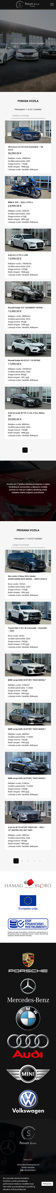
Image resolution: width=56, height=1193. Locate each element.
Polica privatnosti (18, 1189)
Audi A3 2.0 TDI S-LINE (18, 255)
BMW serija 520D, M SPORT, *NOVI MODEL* (27, 680)
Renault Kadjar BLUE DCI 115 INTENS (24, 360)
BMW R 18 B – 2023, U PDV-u (20, 202)
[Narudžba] (28, 116)
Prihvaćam (47, 1184)
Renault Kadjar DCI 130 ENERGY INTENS (25, 308)
